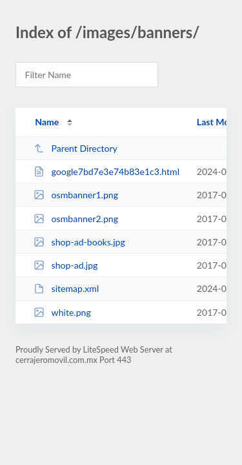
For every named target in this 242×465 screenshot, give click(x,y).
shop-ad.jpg (65, 265)
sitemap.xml (66, 288)
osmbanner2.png (76, 218)
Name (47, 121)
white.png (62, 312)
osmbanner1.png (76, 194)
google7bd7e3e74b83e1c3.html (106, 171)
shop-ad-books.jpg (79, 241)
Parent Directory (75, 148)
